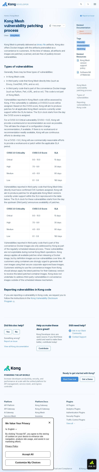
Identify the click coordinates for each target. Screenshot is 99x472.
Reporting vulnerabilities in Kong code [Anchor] (27, 289)
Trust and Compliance (62, 468)
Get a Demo (87, 379)
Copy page (55, 26)
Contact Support (77, 337)
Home (6, 16)
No (16, 332)
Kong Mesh (14, 16)
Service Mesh (10, 416)
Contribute (43, 348)
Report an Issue (10, 341)
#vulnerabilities (83, 46)
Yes (8, 332)
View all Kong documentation (16, 346)
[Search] (81, 4)
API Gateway (9, 409)
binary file (41, 44)
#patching (81, 49)
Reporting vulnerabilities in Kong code (83, 105)
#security (80, 42)
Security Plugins (73, 416)
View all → (70, 423)
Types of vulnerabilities (82, 96)
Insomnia (39, 416)
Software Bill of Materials (85, 73)
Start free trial (69, 379)
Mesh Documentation (84, 32)
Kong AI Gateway (42, 409)
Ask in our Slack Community (77, 331)
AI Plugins (70, 405)
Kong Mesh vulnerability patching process (84, 87)
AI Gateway (9, 412)
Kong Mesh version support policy (85, 64)
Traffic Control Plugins (75, 420)
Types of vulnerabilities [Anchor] (18, 66)
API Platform (9, 405)
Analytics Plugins (73, 409)
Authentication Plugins (75, 412)
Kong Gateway (41, 405)
